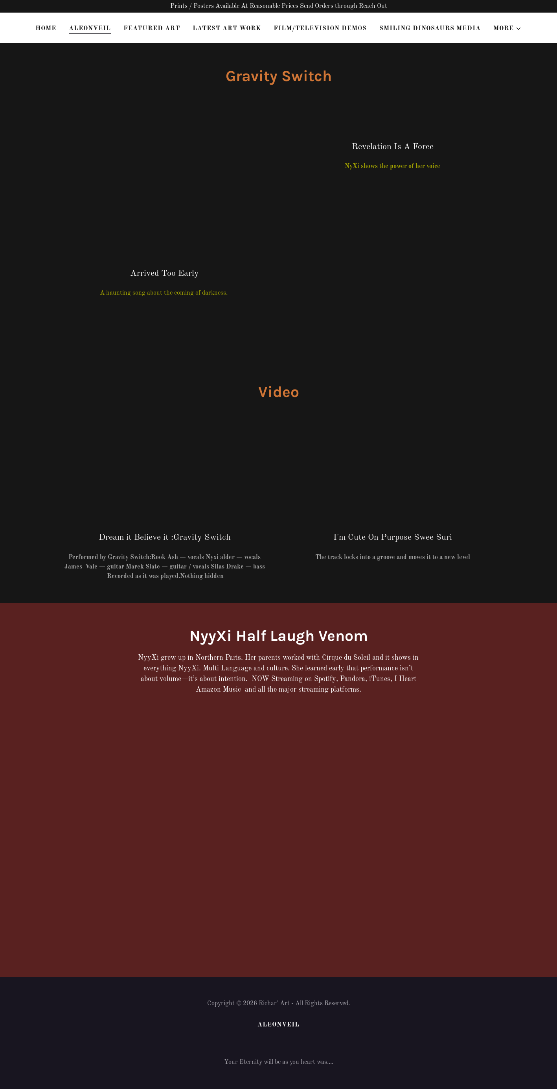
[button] (507, 28)
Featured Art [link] (151, 29)
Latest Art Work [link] (227, 29)
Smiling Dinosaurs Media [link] (430, 29)
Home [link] (45, 29)
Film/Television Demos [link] (320, 29)
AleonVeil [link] (90, 29)
